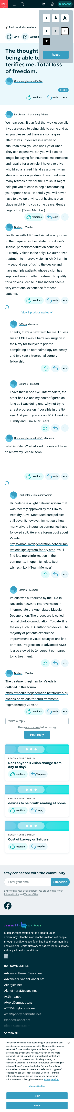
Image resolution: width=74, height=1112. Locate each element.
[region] (37, 1075)
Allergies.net (13, 985)
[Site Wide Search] (22, 4)
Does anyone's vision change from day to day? (34, 765)
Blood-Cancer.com (17, 1026)
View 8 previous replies (37, 312)
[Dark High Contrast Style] (46, 41)
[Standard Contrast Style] (46, 31)
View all (11, 1033)
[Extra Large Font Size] (65, 18)
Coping (63, 90)
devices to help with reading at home (37, 803)
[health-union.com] (22, 924)
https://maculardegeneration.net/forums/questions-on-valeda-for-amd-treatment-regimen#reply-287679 (36, 699)
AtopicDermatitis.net (19, 1002)
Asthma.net (12, 996)
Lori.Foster (20, 114)
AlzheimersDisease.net (20, 991)
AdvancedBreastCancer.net (23, 973)
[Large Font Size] (55, 18)
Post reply (37, 734)
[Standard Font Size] (46, 18)
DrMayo (18, 227)
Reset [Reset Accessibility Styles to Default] (56, 54)
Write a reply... (17, 721)
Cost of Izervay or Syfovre (28, 839)
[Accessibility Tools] (43, 4)
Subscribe (65, 4)
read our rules (32, 727)
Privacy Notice (11, 894)
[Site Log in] (52, 4)
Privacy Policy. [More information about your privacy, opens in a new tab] (51, 1079)
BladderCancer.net (17, 1020)
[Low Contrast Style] (55, 31)
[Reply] (52, 97)
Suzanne (23, 384)
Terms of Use (31, 894)
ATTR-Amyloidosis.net (20, 1008)
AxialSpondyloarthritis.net (22, 1014)
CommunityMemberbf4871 (28, 438)
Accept (37, 1105)
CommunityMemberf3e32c (28, 81)
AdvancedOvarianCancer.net (24, 979)
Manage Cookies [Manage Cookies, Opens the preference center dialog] (37, 1086)
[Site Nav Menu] (14, 4)
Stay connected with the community (34, 873)
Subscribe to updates (36, 37)
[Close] (68, 1043)
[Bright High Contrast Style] (65, 31)
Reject (37, 1096)
